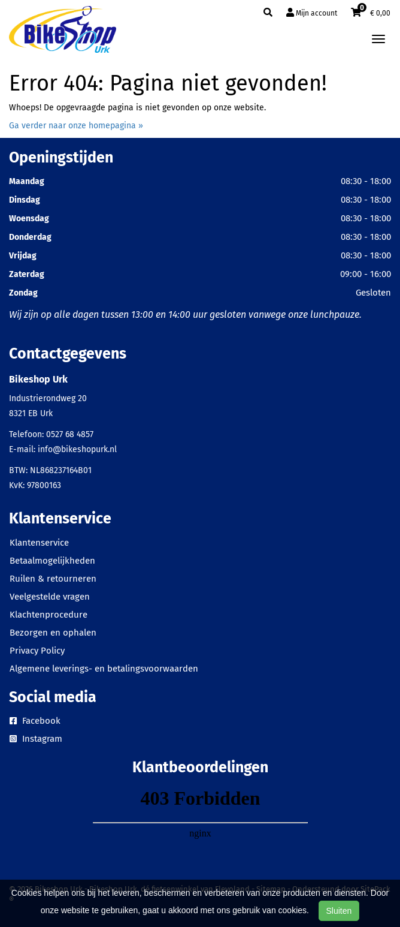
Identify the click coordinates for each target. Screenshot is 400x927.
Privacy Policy (37, 650)
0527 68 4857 (69, 434)
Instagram (36, 738)
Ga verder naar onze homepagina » (76, 126)
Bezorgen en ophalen (53, 632)
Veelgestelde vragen (50, 596)
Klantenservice (39, 542)
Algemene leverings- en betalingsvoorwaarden (104, 668)
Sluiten (339, 911)
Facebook (35, 720)
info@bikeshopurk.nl (77, 449)
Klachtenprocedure (48, 614)
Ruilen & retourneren (53, 578)
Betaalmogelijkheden (52, 560)
